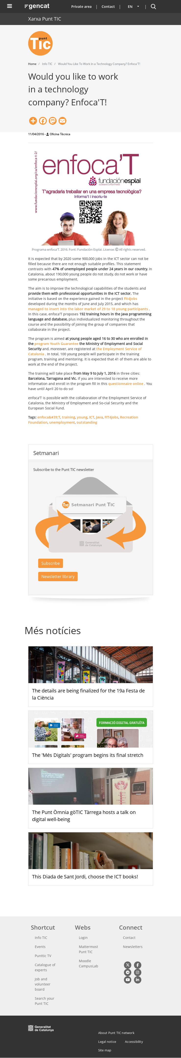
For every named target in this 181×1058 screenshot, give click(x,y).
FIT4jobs (111, 417)
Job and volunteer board (42, 984)
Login (83, 937)
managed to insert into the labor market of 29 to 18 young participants (88, 309)
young (82, 417)
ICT (91, 417)
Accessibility (134, 1041)
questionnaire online (125, 383)
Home (32, 64)
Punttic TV (43, 955)
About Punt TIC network (116, 1033)
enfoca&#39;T (48, 417)
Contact (108, 6)
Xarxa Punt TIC (44, 18)
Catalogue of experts (45, 967)
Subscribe (50, 563)
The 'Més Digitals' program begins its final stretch (87, 755)
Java (99, 417)
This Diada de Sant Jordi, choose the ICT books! (85, 876)
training (68, 417)
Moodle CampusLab (88, 963)
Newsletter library (57, 576)
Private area (81, 6)
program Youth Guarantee (56, 343)
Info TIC (41, 937)
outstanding (87, 422)
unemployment (62, 422)
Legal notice (107, 1041)
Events (40, 946)
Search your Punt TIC (44, 1001)
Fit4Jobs (130, 298)
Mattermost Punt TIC (88, 949)
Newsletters (133, 946)
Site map (104, 1050)
